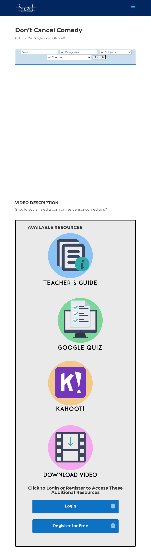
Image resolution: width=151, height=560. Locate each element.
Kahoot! (59, 38)
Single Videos (43, 38)
